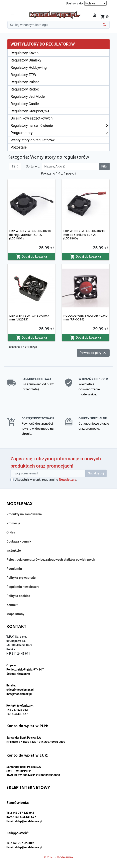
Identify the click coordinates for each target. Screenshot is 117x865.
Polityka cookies (18, 596)
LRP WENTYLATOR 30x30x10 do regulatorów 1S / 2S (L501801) (30, 234)
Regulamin (14, 569)
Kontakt (12, 605)
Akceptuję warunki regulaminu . (46, 479)
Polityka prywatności (21, 578)
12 (13, 166)
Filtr (104, 166)
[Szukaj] (58, 25)
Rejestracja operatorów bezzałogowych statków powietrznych (50, 559)
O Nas (10, 532)
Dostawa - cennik (18, 541)
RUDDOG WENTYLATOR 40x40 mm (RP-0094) (85, 317)
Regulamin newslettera (22, 587)
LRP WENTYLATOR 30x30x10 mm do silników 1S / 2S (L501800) (84, 234)
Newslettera (67, 479)
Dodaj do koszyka (31, 256)
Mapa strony (15, 614)
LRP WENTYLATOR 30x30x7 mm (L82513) (29, 317)
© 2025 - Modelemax (59, 857)
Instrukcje (13, 550)
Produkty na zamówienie (24, 514)
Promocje (13, 523)
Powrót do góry (93, 352)
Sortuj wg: (33, 166)
